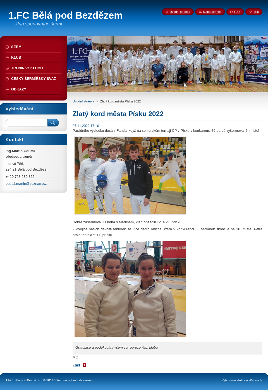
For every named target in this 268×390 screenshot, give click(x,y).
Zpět (76, 365)
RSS (237, 11)
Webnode (255, 380)
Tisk (256, 11)
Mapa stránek (212, 11)
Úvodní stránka (83, 101)
